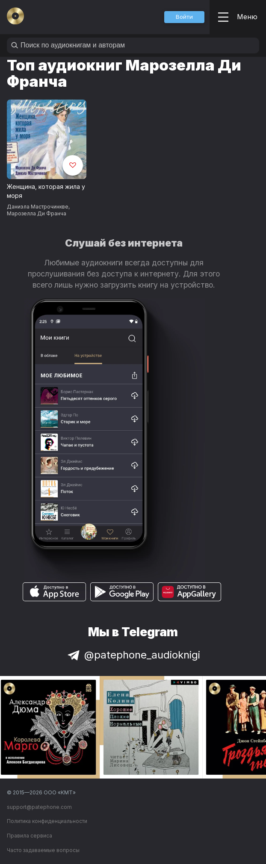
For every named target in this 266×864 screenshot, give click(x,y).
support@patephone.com (39, 807)
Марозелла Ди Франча (36, 213)
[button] (184, 17)
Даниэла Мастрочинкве (37, 206)
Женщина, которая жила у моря (46, 191)
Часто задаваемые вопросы (43, 850)
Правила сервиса (29, 835)
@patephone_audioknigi (133, 655)
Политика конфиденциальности (47, 821)
